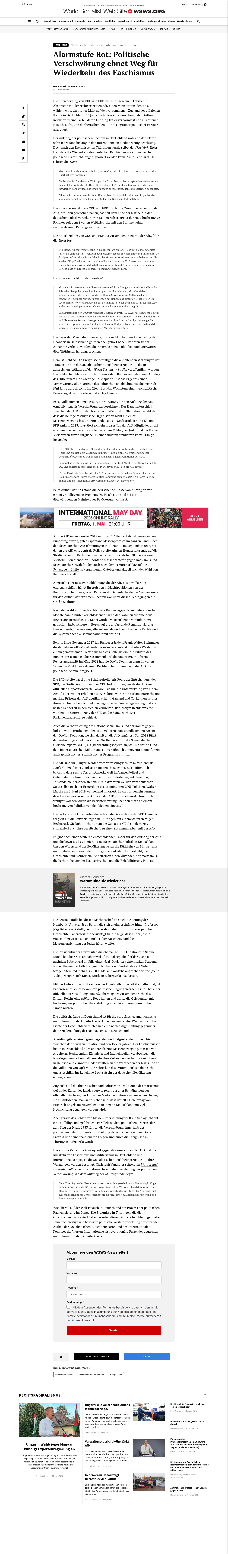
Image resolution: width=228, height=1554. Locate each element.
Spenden (177, 29)
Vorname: (72, 1273)
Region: (71, 1288)
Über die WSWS (148, 29)
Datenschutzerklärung (98, 1311)
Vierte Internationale (57, 29)
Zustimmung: (74, 1302)
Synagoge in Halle (66, 569)
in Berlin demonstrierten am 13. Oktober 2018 (105, 555)
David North (59, 86)
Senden (114, 1330)
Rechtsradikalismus (64, 1374)
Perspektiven (116, 1374)
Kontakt (185, 4)
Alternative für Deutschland (91, 1374)
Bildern (140, 652)
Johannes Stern (76, 86)
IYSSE (113, 29)
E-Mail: (70, 1259)
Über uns (196, 4)
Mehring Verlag (128, 29)
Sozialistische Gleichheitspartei (89, 29)
